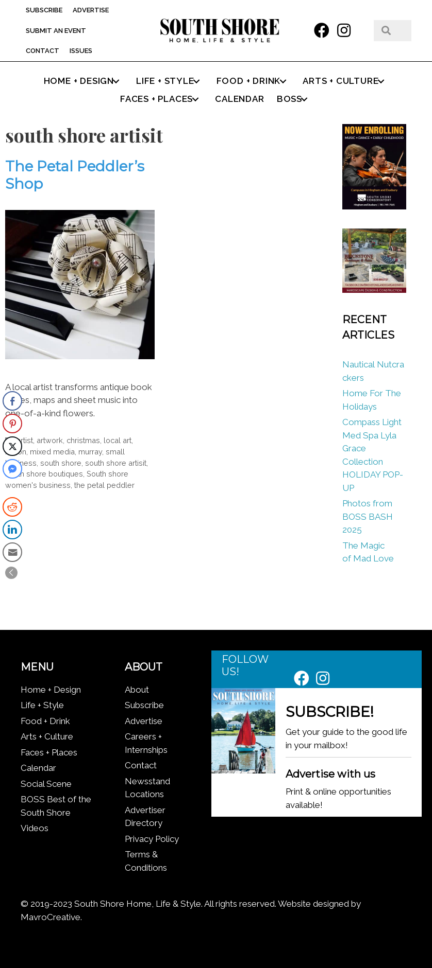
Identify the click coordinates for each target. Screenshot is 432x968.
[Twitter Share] (12, 446)
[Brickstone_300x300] (374, 290)
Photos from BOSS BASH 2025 (367, 516)
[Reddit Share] (12, 507)
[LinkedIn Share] (12, 529)
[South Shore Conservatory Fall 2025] (374, 206)
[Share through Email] (12, 552)
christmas (83, 440)
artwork (50, 440)
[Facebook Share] (12, 401)
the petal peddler (104, 485)
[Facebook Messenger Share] (12, 469)
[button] (321, 30)
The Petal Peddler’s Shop (74, 174)
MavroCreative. (51, 917)
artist (24, 440)
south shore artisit (115, 463)
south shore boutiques (44, 473)
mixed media (52, 451)
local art (117, 440)
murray (90, 451)
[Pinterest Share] (12, 423)
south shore (60, 463)
